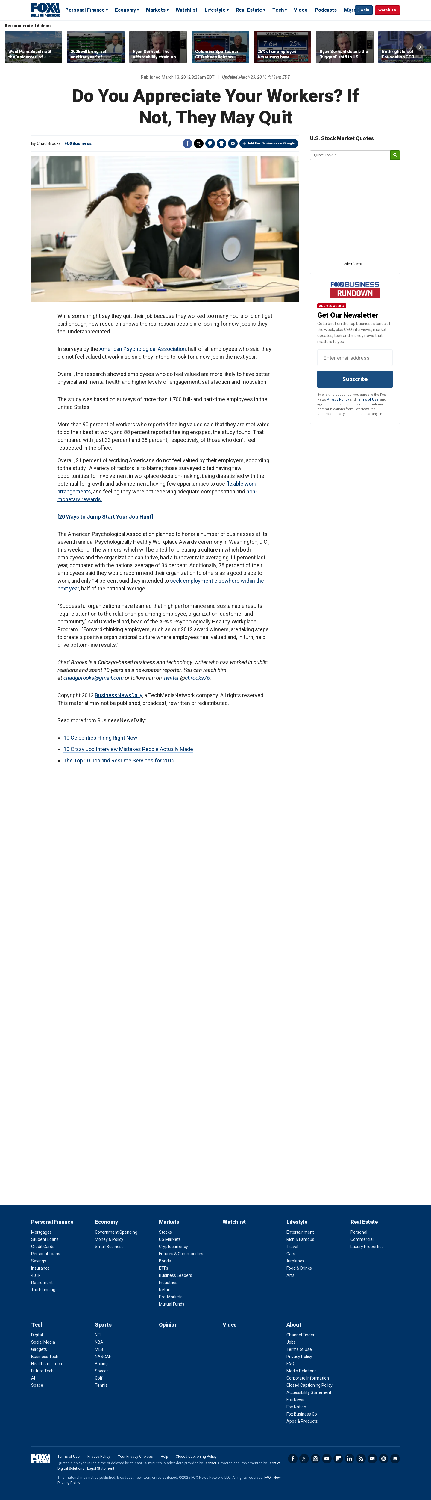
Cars (290, 1253)
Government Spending (116, 1232)
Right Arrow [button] (420, 47)
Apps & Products (302, 1421)
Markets (156, 10)
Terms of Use (367, 399)
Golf (99, 1378)
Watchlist (187, 10)
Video (301, 10)
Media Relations (301, 1370)
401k (35, 1275)
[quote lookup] (350, 155)
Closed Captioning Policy (309, 1385)
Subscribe (355, 379)
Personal (358, 1232)
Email (233, 143)
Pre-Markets (171, 1296)
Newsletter (372, 1458)
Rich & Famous (300, 1239)
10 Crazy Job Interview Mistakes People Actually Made (128, 749)
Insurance (40, 1268)
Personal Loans (45, 1253)
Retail (164, 1289)
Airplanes (295, 1261)
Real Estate (249, 10)
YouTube (327, 1458)
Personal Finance (85, 10)
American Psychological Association (142, 349)
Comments (210, 143)
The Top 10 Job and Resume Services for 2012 (119, 760)
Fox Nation (296, 1406)
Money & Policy (109, 1239)
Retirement (42, 1282)
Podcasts (326, 10)
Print (221, 143)
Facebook (187, 143)
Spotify (383, 1458)
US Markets (170, 1239)
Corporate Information (307, 1378)
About (293, 1324)
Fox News (295, 1399)
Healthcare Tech (46, 1363)
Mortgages (41, 1232)
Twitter (199, 143)
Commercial (362, 1239)
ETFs (163, 1268)
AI (33, 1378)
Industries (168, 1282)
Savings (38, 1261)
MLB (99, 1349)
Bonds (165, 1261)
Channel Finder (300, 1335)
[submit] (395, 155)
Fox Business (45, 9)
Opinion (168, 1324)
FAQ (290, 1363)
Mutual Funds (171, 1304)
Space (37, 1385)
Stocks (165, 1232)
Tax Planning (43, 1289)
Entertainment (300, 1232)
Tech (278, 10)
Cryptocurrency (173, 1246)
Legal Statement (100, 1468)
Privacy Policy (338, 399)
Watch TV (387, 10)
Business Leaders (175, 1275)
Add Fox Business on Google (271, 143)
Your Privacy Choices (135, 1456)
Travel (292, 1246)
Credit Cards (42, 1246)
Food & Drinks (299, 1268)
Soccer (101, 1370)
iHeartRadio (395, 1458)
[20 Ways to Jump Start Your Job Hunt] (105, 516)
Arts (290, 1275)
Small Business (109, 1246)
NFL (98, 1335)
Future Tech (42, 1370)
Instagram (315, 1458)
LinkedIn (349, 1458)
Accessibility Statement (308, 1392)
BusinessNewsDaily (118, 695)
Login (363, 10)
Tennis (101, 1385)
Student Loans (45, 1239)
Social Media (43, 1342)
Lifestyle (215, 10)
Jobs (291, 1342)
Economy (125, 10)
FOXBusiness (78, 143)
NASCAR (103, 1356)
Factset (210, 1463)
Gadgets (39, 1349)
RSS (361, 1458)
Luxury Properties (367, 1246)
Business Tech (44, 1356)
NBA (99, 1342)
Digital (37, 1335)
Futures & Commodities (181, 1253)
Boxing (101, 1363)
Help (164, 1456)
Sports (103, 1324)
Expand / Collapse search (349, 10)
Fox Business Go (301, 1414)
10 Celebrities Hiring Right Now (100, 738)
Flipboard (338, 1458)
